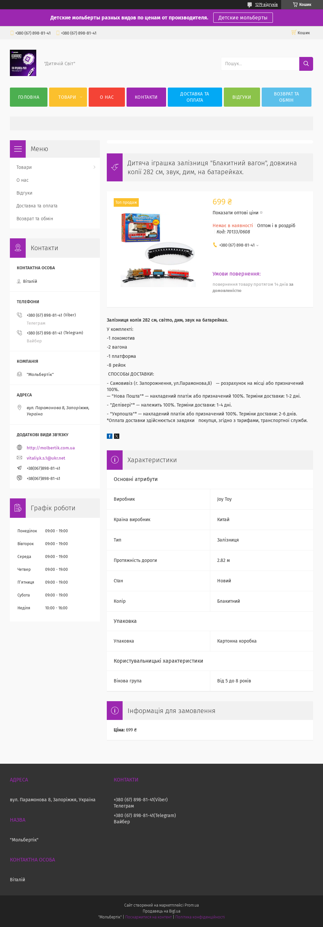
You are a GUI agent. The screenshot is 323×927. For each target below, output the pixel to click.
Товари (67, 97)
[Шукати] (306, 64)
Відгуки (241, 97)
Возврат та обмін (286, 97)
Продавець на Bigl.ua (161, 911)
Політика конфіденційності (200, 917)
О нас (107, 97)
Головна (28, 97)
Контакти (146, 97)
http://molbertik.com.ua (51, 447)
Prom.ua (192, 905)
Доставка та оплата (194, 97)
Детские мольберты (243, 17)
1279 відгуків (266, 4)
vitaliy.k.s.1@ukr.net (46, 458)
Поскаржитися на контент (148, 917)
